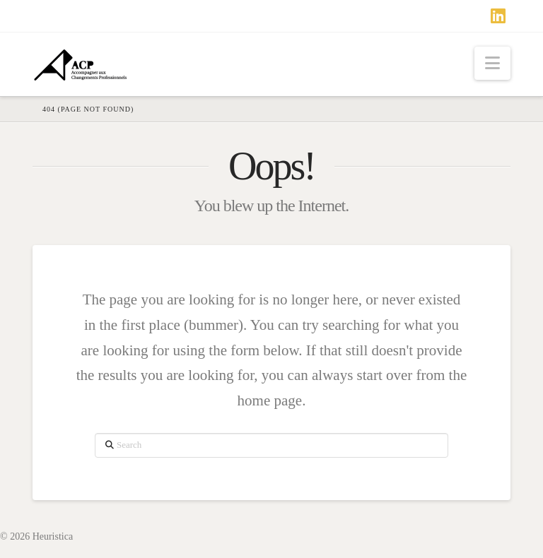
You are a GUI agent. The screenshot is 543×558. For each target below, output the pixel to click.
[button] (492, 63)
